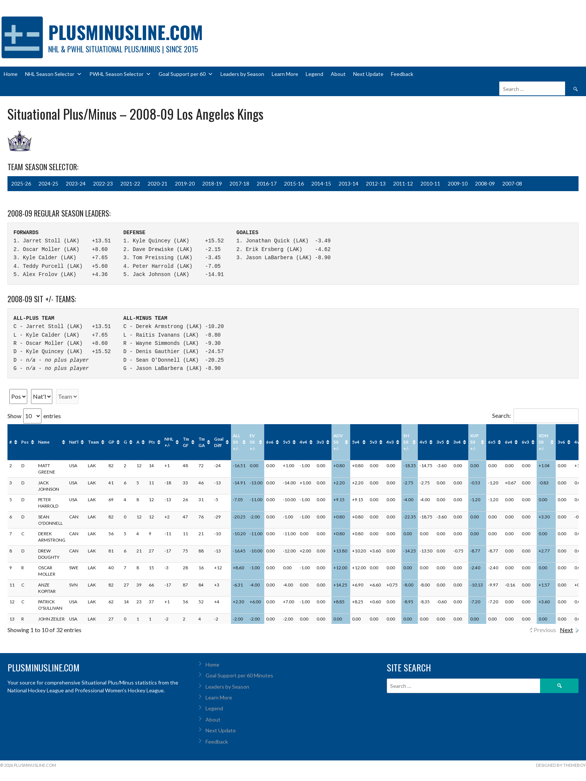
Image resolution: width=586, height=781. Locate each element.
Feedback (402, 74)
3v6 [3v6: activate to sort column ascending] (561, 441)
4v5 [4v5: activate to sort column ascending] (423, 441)
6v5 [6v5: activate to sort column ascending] (492, 441)
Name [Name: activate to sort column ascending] (44, 441)
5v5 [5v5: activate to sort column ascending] (286, 441)
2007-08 (512, 183)
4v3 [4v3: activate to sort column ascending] (390, 441)
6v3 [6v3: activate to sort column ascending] (525, 441)
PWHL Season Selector (120, 74)
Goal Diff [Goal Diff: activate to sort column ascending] (218, 442)
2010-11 (430, 183)
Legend (314, 74)
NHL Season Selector (53, 74)
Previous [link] (545, 629)
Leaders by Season (242, 74)
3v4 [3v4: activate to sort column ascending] (457, 441)
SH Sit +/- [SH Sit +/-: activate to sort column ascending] (406, 442)
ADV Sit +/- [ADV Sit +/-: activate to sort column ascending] (338, 442)
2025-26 (21, 183)
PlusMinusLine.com (125, 32)
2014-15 (321, 183)
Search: (535, 415)
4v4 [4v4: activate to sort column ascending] (303, 441)
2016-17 (267, 183)
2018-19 (212, 183)
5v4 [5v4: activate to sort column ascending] (356, 441)
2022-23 (103, 183)
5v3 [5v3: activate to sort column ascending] (373, 441)
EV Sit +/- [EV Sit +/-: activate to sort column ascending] (253, 442)
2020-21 (157, 183)
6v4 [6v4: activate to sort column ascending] (508, 441)
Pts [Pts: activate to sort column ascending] (152, 441)
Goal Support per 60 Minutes (239, 675)
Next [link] (566, 629)
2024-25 (48, 183)
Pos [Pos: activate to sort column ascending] (25, 441)
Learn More (285, 74)
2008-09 (485, 183)
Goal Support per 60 (185, 74)
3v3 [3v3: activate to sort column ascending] (320, 441)
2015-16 (294, 183)
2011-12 (403, 183)
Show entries (34, 415)
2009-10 (458, 183)
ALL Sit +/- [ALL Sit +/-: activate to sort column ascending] (236, 442)
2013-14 (348, 183)
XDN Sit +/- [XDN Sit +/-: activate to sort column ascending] (543, 442)
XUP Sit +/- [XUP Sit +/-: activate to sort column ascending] (474, 442)
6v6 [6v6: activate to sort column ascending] (270, 441)
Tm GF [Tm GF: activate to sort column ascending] (186, 442)
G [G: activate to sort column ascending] (125, 441)
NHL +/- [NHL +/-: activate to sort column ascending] (168, 442)
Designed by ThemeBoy (561, 765)
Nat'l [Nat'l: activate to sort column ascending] (73, 441)
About (338, 74)
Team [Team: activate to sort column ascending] (93, 441)
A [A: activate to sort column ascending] (137, 441)
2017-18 (239, 183)
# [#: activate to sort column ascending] (10, 441)
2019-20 (185, 183)
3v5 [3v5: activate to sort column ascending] (440, 441)
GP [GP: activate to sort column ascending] (111, 441)
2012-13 (376, 183)
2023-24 (76, 183)
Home (11, 74)
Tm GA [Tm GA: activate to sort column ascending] (201, 442)
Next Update (368, 74)
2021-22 (130, 183)
